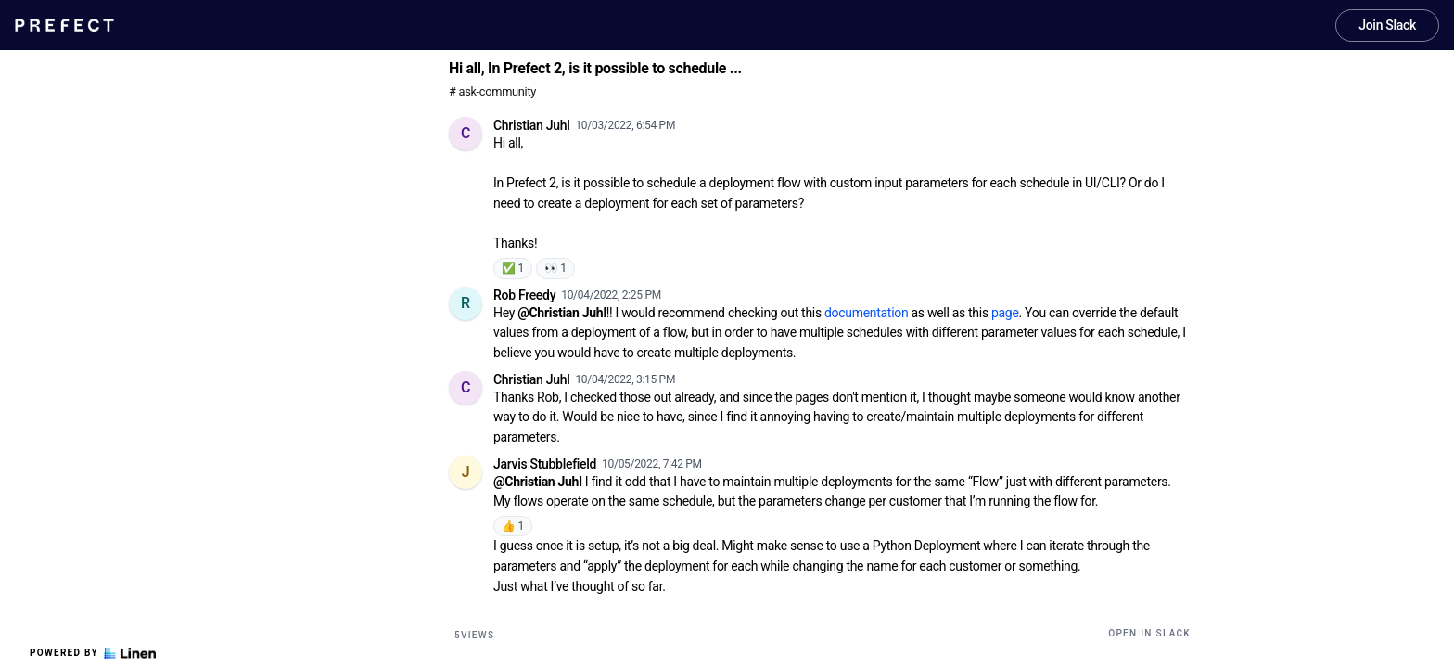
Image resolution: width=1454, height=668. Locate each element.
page (1005, 312)
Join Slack (1387, 25)
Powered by (93, 653)
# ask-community (492, 91)
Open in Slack (1149, 633)
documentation (866, 312)
